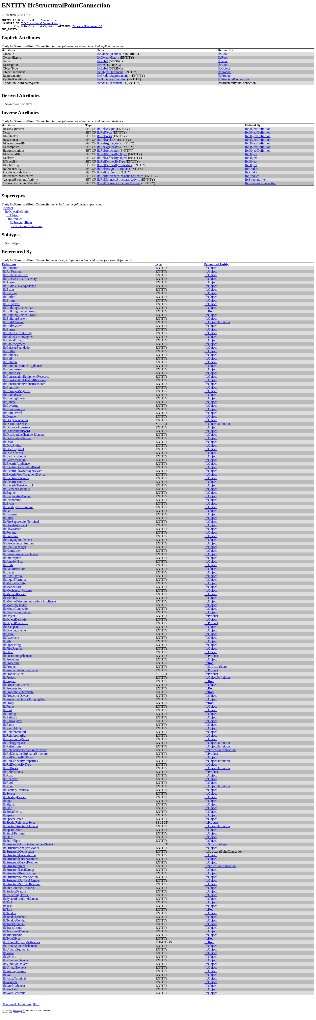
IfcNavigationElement (17, 615)
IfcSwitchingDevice (16, 898)
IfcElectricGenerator (16, 481)
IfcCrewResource (14, 412)
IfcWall (7, 978)
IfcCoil (7, 361)
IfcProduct (224, 75)
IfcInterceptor (12, 561)
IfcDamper (10, 419)
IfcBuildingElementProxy (19, 314)
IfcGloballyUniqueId (110, 57)
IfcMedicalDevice (14, 597)
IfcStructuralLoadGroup (18, 872)
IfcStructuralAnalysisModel (21, 851)
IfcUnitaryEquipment (16, 952)
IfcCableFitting (13, 343)
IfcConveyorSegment (16, 394)
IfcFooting (10, 535)
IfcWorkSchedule (14, 996)
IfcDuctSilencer (13, 455)
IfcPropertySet (12, 691)
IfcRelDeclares (106, 142)
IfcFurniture (10, 539)
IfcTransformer (12, 930)
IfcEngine (9, 495)
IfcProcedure (11, 662)
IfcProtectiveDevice (16, 698)
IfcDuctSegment (13, 452)
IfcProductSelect (13, 677)
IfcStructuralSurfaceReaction (22, 887)
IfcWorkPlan (11, 992)
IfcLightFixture (13, 579)
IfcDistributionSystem (17, 441)
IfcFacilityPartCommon (18, 510)
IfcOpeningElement (15, 633)
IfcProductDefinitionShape (20, 673)
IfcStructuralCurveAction (19, 858)
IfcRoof (8, 785)
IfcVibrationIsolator (15, 967)
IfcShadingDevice (14, 800)
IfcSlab (7, 811)
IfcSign (7, 803)
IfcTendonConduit (14, 923)
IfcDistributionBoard (16, 434)
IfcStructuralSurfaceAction (20, 880)
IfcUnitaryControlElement (20, 949)
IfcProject (9, 680)
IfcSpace (8, 818)
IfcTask (7, 909)
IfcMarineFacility (14, 586)
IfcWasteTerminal (14, 981)
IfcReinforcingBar (14, 738)
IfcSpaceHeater (13, 822)
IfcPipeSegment (13, 651)
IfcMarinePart (12, 590)
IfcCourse (9, 405)
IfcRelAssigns (106, 132)
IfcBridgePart (11, 307)
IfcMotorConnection (16, 611)
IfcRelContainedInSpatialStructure (25, 756)
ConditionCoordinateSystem (33, 28)
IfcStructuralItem (256, 182)
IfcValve (8, 956)
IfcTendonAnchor (14, 920)
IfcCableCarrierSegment (18, 339)
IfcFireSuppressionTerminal (21, 524)
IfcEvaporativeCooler (17, 499)
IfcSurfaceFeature (14, 894)
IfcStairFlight (11, 843)
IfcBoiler (9, 300)
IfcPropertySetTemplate (18, 695)
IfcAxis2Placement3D (87, 28)
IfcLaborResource (14, 571)
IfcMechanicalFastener (17, 593)
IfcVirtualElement (14, 970)
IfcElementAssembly (16, 492)
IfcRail (7, 713)
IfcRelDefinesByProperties (114, 168)
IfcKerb (8, 568)
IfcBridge (9, 303)
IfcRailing (9, 716)
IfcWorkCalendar (14, 988)
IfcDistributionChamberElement (24, 437)
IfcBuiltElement (13, 325)
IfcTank (8, 905)
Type (158, 267)
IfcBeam (8, 292)
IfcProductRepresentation (113, 78)
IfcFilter (8, 521)
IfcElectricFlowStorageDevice (22, 474)
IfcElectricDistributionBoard (21, 470)
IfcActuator (10, 271)
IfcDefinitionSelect (15, 426)
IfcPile (7, 644)
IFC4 (20, 15)
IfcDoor (8, 445)
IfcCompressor (12, 372)
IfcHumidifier (12, 553)
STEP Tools (17, 1013)
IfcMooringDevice (15, 608)
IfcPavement (11, 640)
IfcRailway (10, 720)
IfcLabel (102, 64)
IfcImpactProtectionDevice (20, 557)
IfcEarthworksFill (14, 463)
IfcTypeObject (12, 941)
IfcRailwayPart (12, 724)
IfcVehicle (9, 959)
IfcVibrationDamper (16, 963)
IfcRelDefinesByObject (112, 157)
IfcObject (224, 71)
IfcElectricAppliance (16, 466)
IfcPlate (8, 655)
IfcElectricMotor (14, 484)
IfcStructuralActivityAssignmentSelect (28, 847)
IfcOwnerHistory (108, 60)
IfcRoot (223, 57)
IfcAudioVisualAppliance (19, 289)
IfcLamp (8, 575)
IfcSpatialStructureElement (20, 829)
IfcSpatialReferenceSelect (19, 825)
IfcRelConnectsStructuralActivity (118, 182)
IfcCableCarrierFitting (17, 336)
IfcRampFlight (12, 731)
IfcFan (7, 513)
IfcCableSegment (14, 347)
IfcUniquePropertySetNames (21, 945)
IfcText (101, 67)
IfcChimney (10, 358)
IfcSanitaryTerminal (16, 793)
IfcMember (10, 600)
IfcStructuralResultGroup (19, 876)
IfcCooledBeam (13, 397)
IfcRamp (8, 727)
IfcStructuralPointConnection (35, 21)
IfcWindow (10, 985)
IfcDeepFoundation (15, 423)
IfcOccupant (11, 629)
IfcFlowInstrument (15, 528)
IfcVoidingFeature (14, 974)
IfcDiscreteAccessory (17, 430)
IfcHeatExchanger (14, 550)
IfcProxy (8, 706)
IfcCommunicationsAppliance (22, 368)
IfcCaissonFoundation (17, 350)
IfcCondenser (11, 376)
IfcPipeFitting (12, 648)
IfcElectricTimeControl (18, 488)
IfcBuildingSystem (15, 321)
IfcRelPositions (107, 175)
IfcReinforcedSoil (14, 735)
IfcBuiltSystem (12, 329)
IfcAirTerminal (12, 274)
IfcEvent (8, 506)
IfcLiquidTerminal (15, 582)
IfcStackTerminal (14, 836)
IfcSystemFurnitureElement (21, 901)
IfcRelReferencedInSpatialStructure (120, 179)
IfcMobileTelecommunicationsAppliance (29, 604)
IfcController (11, 390)
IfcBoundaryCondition (111, 82)
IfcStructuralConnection (40, 25)
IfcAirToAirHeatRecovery (20, 281)
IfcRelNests (104, 135)
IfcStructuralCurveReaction (20, 865)
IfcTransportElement (16, 934)
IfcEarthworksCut (14, 459)
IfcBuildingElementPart (18, 310)
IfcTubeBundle (12, 938)
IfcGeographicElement (17, 542)
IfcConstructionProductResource (24, 387)
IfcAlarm (9, 285)
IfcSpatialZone (12, 832)
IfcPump (8, 709)
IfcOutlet (9, 637)
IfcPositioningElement (17, 658)
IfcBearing (10, 296)
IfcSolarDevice (12, 814)
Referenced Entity (216, 267)
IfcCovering (10, 408)
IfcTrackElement (14, 927)
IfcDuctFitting (12, 448)
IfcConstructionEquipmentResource (26, 379)
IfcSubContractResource (18, 890)
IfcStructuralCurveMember (20, 861)
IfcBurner (9, 332)
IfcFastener (10, 517)
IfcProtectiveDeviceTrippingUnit (24, 702)
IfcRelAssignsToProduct (112, 171)
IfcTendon (9, 916)
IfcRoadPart (10, 782)
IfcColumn (10, 365)
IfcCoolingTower (14, 401)
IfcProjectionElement (16, 687)
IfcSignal (9, 807)
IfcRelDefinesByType (111, 164)
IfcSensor (9, 796)
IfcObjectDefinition (257, 132)
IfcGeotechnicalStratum (18, 546)
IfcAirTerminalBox (15, 278)
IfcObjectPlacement (110, 75)
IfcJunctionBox (13, 564)
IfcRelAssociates (107, 153)
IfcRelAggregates (108, 146)
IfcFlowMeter (12, 532)
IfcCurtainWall (12, 416)
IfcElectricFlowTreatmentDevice (24, 477)
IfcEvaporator (12, 503)
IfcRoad (8, 778)
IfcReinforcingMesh (16, 742)
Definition (9, 267)
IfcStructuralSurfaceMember (21, 883)
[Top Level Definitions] (17, 1007)
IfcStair (7, 840)
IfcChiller (9, 354)
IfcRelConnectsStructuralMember (118, 186)
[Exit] (37, 1007)
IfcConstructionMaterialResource (24, 383)
